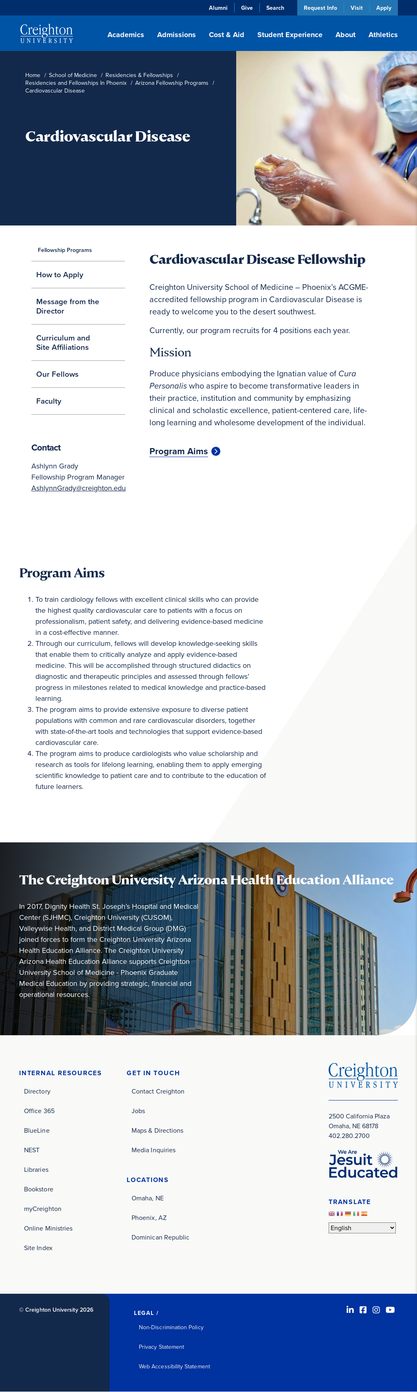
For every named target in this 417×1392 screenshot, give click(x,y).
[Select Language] (362, 1227)
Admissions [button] (176, 34)
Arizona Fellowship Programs (171, 83)
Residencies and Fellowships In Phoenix (76, 83)
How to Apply (59, 275)
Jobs (138, 1111)
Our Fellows (57, 374)
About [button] (346, 34)
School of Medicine (73, 75)
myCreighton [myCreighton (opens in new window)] (42, 1208)
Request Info (320, 8)
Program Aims (178, 451)
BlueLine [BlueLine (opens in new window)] (37, 1130)
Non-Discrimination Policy (171, 1327)
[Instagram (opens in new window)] (376, 1310)
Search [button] (275, 8)
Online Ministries (48, 1228)
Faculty (48, 401)
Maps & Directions (157, 1130)
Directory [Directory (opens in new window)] (37, 1091)
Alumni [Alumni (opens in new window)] (218, 8)
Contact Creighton (158, 1091)
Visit (357, 8)
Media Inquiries (154, 1150)
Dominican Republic (160, 1237)
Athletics (383, 34)
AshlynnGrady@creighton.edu (78, 488)
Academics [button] (126, 34)
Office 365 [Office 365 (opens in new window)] (39, 1111)
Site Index (38, 1248)
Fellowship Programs (65, 250)
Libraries (36, 1169)
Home (32, 75)
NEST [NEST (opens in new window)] (32, 1150)
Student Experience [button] (290, 34)
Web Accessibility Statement (174, 1366)
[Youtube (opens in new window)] (390, 1310)
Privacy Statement (161, 1347)
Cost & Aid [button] (226, 34)
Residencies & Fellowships (139, 75)
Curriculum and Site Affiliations (63, 342)
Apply (383, 8)
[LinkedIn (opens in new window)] (350, 1310)
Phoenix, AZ (149, 1217)
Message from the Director (67, 306)
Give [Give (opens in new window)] (247, 8)
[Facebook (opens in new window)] (363, 1310)
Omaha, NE (148, 1198)
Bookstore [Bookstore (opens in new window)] (38, 1189)
